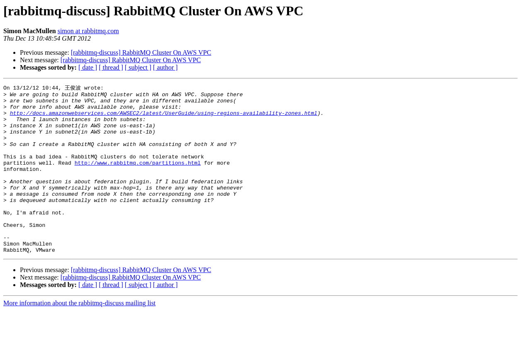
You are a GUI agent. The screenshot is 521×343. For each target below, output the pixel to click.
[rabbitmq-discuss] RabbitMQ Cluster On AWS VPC (141, 52)
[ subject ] (138, 67)
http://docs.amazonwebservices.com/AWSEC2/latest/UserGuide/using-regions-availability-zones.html (163, 118)
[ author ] (165, 67)
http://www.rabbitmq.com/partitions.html (138, 178)
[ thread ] (111, 67)
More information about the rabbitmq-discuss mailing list (79, 335)
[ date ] (87, 67)
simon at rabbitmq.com (88, 30)
